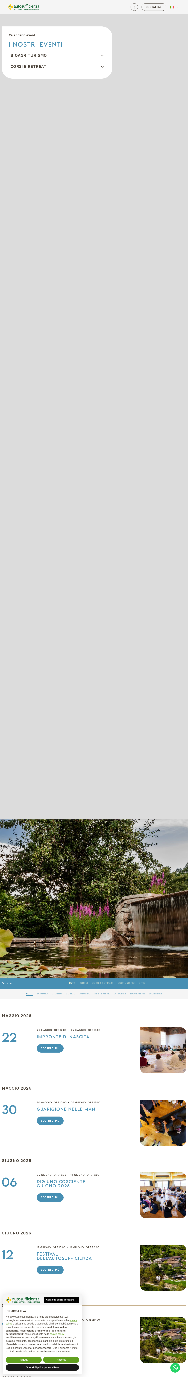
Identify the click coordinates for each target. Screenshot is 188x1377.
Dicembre (155, 993)
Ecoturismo (126, 983)
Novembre (137, 993)
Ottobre (120, 993)
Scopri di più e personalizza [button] (42, 1367)
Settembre (102, 993)
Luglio (71, 993)
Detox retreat (103, 983)
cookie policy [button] (57, 1334)
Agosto (85, 993)
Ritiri (142, 983)
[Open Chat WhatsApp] (175, 1368)
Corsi (84, 983)
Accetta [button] (61, 1359)
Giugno (57, 993)
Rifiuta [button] (24, 1359)
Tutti (72, 983)
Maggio (42, 993)
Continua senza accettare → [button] (61, 1299)
